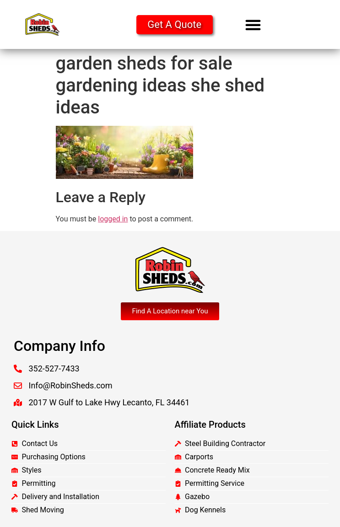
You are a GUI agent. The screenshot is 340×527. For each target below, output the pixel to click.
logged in (113, 219)
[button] (253, 24)
